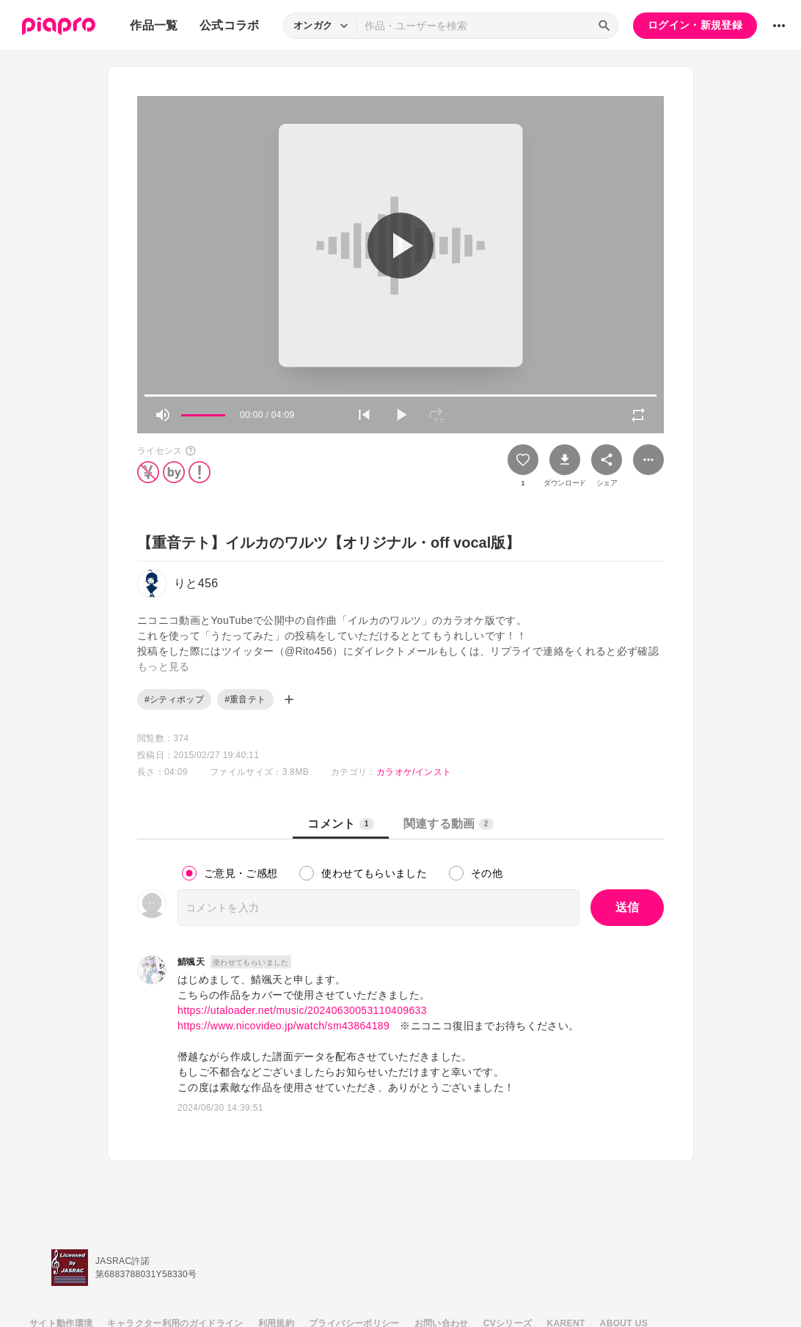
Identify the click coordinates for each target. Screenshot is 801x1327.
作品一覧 (154, 25)
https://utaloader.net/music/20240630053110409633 (302, 1010)
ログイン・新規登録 (695, 25)
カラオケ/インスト (413, 772)
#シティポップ (174, 699)
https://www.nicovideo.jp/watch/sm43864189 (283, 1026)
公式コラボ (230, 25)
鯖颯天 (191, 962)
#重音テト (245, 699)
